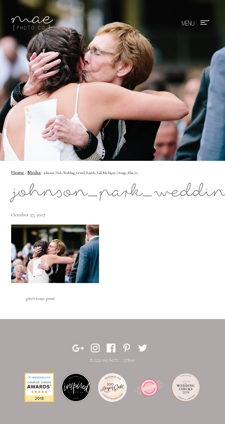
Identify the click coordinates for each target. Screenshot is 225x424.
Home (17, 172)
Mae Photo (33, 23)
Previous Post (40, 298)
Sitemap (129, 360)
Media (34, 172)
